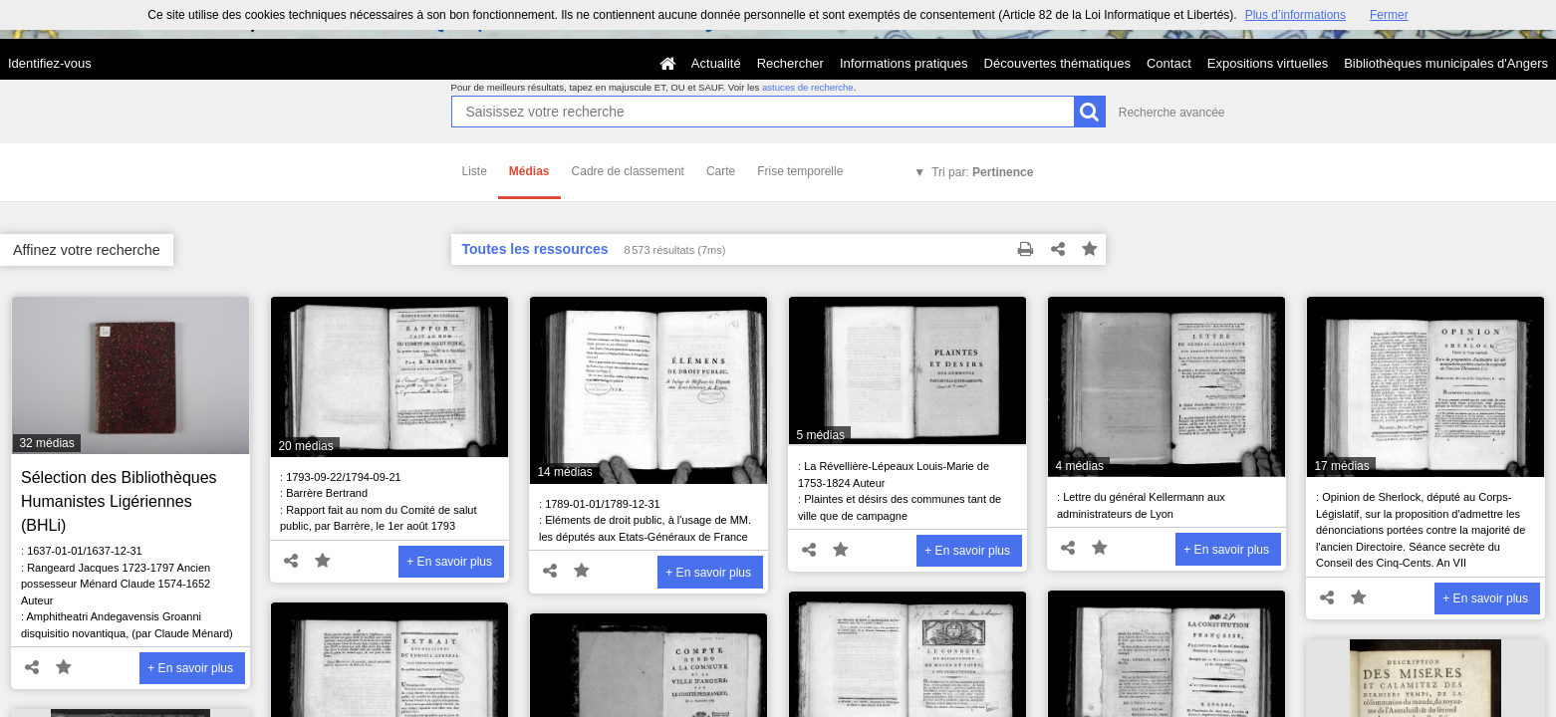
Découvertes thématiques (1057, 63)
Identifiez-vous (50, 63)
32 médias (46, 443)
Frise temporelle (800, 171)
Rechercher (790, 63)
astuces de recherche (808, 87)
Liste (474, 171)
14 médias (564, 472)
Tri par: (982, 172)
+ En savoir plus (190, 668)
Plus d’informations (1295, 15)
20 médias (305, 446)
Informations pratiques (904, 63)
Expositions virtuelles (1267, 63)
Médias (529, 171)
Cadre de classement (628, 171)
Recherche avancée (1172, 113)
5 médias (820, 435)
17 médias (1341, 466)
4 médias (1079, 466)
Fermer (1389, 15)
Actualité (716, 63)
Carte (720, 171)
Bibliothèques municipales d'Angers (1446, 63)
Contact (1169, 63)
